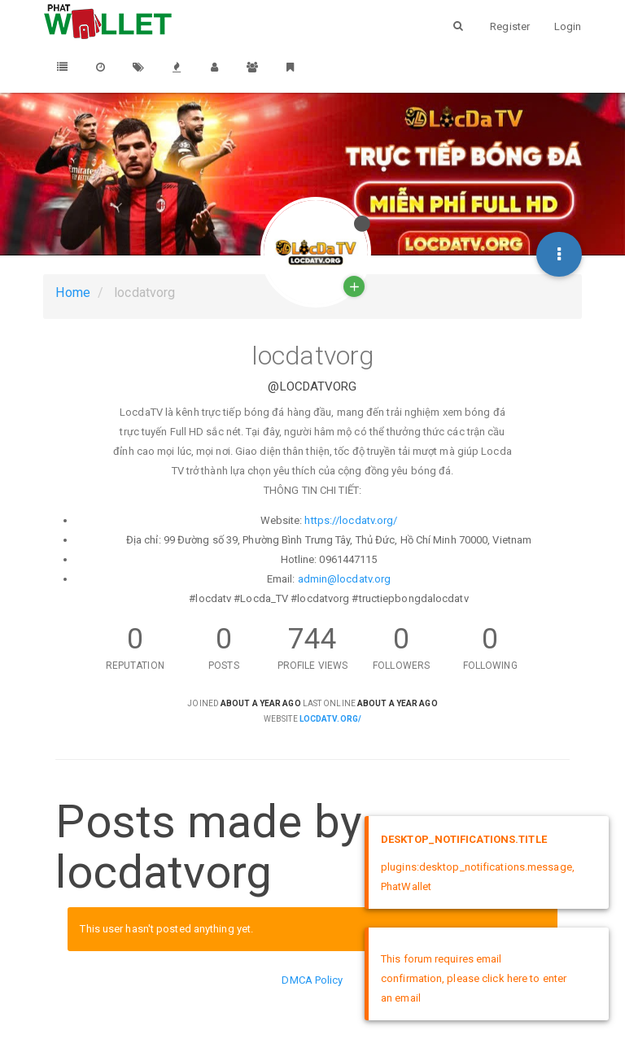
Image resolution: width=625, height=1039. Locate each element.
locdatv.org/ (330, 718)
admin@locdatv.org (344, 579)
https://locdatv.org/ (350, 520)
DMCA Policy (312, 980)
